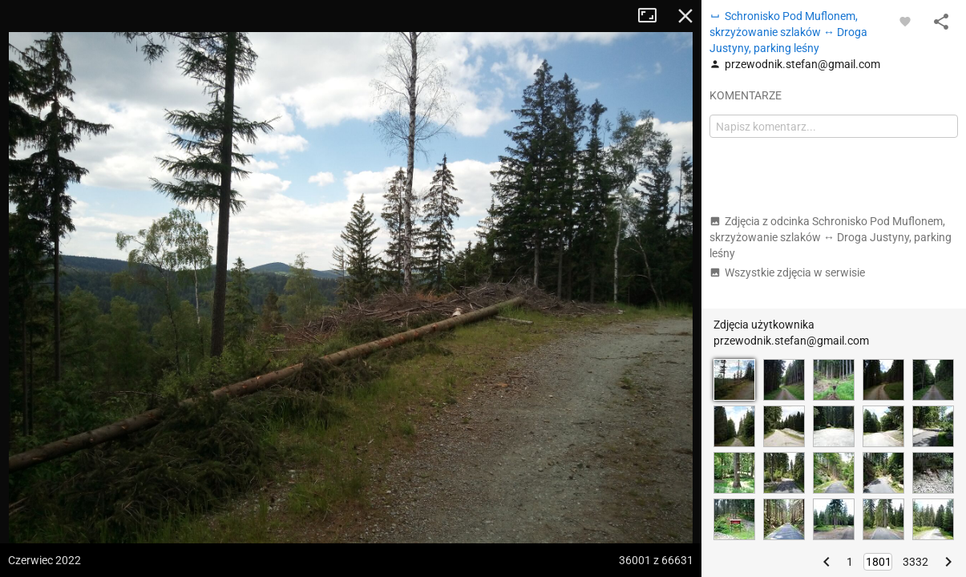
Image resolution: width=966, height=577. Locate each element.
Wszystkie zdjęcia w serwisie (787, 272)
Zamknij (685, 16)
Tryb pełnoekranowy (653, 16)
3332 (915, 561)
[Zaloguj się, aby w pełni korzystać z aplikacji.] (905, 20)
